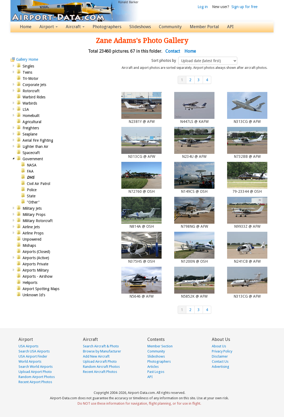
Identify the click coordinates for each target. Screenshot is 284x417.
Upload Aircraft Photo (100, 361)
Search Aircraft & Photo (101, 346)
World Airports (30, 361)
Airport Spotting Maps (41, 289)
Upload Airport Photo (35, 372)
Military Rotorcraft (38, 221)
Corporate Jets (34, 85)
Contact (172, 51)
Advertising (220, 367)
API (230, 26)
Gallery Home (27, 59)
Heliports (30, 282)
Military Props (34, 214)
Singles (28, 66)
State (31, 196)
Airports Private (35, 264)
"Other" (33, 202)
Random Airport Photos (37, 377)
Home (25, 26)
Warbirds (30, 103)
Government (33, 159)
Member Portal (204, 26)
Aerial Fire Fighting (38, 140)
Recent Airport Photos (35, 382)
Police (32, 190)
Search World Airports (36, 367)
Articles (153, 367)
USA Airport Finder (33, 356)
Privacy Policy (222, 351)
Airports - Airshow (37, 276)
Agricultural (32, 122)
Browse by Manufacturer (102, 351)
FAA (30, 171)
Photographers (107, 26)
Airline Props (33, 233)
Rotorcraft (31, 91)
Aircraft (75, 26)
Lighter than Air (35, 146)
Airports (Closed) (36, 252)
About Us (219, 346)
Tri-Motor (30, 78)
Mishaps (29, 245)
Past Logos (155, 372)
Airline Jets (31, 227)
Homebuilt (31, 115)
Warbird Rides (34, 97)
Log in (203, 7)
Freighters (31, 128)
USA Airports (28, 346)
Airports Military (36, 270)
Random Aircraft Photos (101, 367)
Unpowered (32, 239)
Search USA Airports (34, 351)
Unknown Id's (34, 295)
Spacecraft (31, 153)
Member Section (160, 346)
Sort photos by (164, 60)
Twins (27, 72)
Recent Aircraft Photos (100, 372)
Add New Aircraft (96, 356)
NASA (32, 165)
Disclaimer (220, 356)
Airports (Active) (36, 258)
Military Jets (32, 208)
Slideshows (140, 26)
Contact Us (220, 361)
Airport (48, 26)
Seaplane (30, 134)
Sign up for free (244, 7)
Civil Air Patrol (38, 183)
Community (170, 26)
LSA (26, 109)
